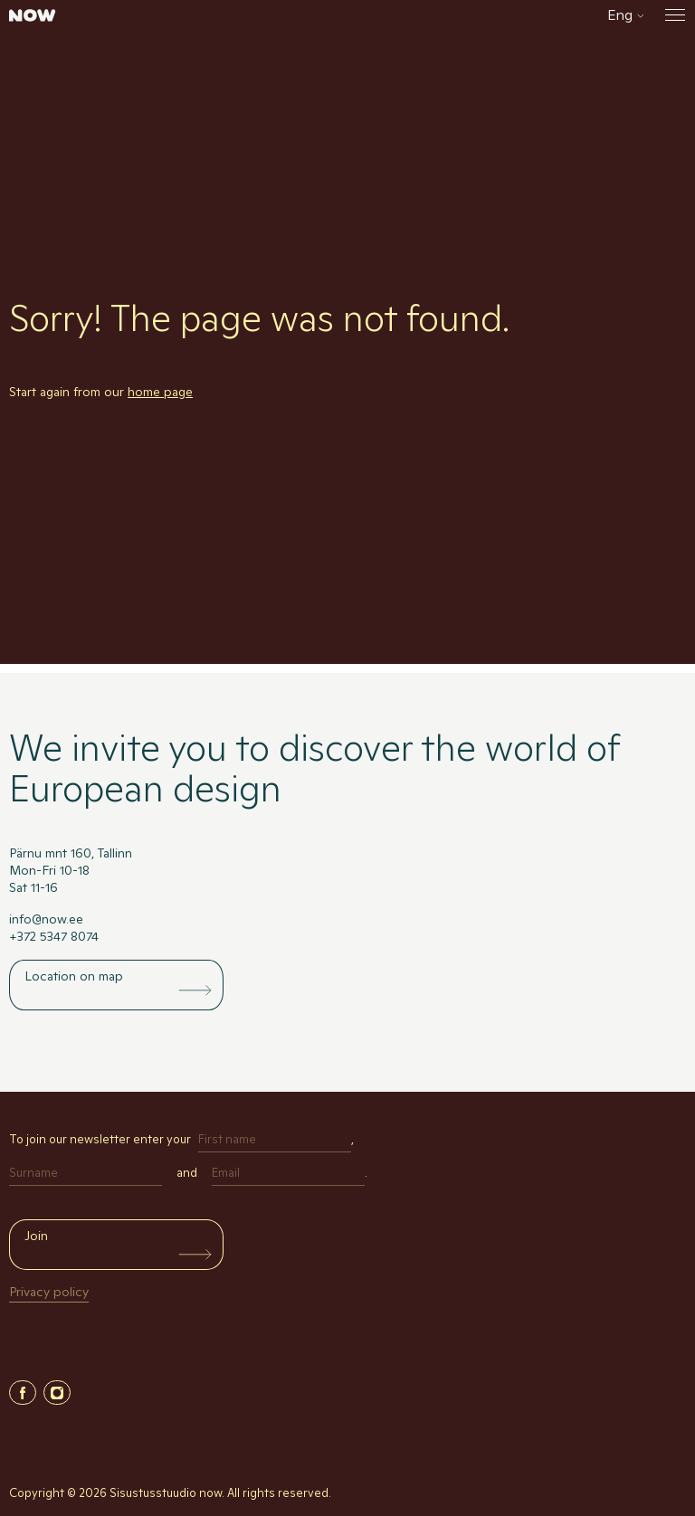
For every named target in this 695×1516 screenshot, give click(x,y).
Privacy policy (49, 1292)
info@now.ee (46, 919)
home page (160, 392)
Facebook (22, 1392)
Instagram (57, 1392)
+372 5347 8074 (54, 936)
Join (36, 1235)
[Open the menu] (672, 15)
